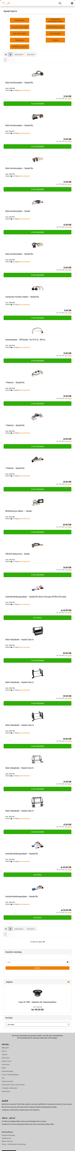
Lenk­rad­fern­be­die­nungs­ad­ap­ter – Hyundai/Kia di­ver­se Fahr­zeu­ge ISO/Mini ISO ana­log (35, 596)
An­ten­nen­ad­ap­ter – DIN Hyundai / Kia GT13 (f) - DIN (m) (25, 339)
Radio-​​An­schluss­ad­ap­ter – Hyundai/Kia (19, 82)
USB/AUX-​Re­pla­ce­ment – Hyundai (17, 553)
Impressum (4, 1054)
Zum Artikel (37, 618)
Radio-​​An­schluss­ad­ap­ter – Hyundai (17, 211)
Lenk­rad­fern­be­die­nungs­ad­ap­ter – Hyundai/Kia (21, 853)
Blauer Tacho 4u (7, 1141)
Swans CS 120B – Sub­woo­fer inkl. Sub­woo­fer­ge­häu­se (37, 1002)
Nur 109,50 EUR (37, 1008)
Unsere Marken (6, 1064)
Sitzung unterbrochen (7, 1081)
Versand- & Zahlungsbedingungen (10, 1074)
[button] (6, 54)
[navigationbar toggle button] (72, 3)
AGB (3, 1078)
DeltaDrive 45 (6, 1138)
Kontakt (4, 1068)
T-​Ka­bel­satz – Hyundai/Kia (14, 382)
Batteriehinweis (6, 1091)
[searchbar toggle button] (60, 3)
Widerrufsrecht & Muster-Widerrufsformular (13, 1085)
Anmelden (38, 968)
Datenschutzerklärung (7, 1071)
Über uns (4, 1051)
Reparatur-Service (6, 1061)
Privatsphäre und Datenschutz (9, 1088)
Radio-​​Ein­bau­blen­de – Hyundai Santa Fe (19, 639)
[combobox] (19, 54)
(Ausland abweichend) (24, 90)
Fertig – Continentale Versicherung (14, 1144)
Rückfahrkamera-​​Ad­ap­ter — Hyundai (18, 510)
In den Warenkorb (37, 104)
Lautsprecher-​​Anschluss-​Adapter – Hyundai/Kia (22, 296)
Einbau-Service (6, 1058)
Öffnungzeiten (5, 1048)
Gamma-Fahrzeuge (8, 1135)
